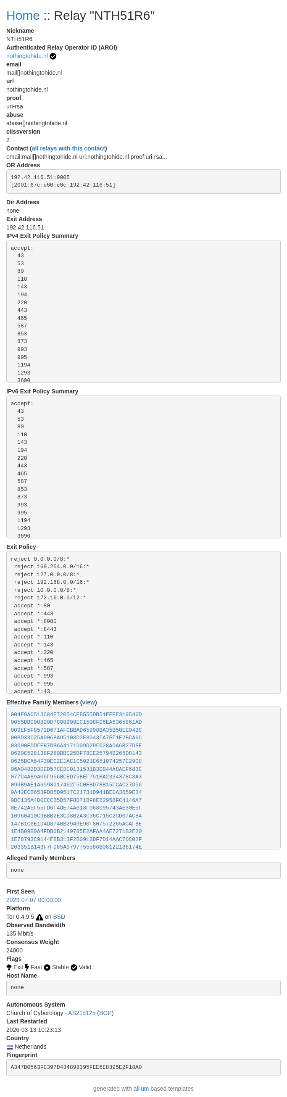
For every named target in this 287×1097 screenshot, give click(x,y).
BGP (105, 1013)
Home (23, 15)
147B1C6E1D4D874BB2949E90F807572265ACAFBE (76, 824)
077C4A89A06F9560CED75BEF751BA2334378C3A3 (76, 777)
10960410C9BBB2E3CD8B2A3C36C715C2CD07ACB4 (76, 816)
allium (141, 1088)
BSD (59, 916)
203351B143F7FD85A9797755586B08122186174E (76, 847)
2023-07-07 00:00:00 (33, 900)
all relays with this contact (68, 148)
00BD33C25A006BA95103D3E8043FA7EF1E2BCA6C (76, 738)
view (88, 702)
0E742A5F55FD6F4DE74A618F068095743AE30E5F (76, 808)
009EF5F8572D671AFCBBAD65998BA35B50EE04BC (76, 730)
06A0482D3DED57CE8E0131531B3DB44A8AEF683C (76, 769)
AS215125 (81, 1013)
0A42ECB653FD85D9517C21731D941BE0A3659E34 (76, 792)
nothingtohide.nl (27, 56)
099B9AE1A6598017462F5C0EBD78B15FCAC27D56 (76, 785)
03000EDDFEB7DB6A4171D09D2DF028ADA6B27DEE (76, 746)
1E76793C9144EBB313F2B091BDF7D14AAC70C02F (76, 839)
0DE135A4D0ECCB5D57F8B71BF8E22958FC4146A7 (76, 800)
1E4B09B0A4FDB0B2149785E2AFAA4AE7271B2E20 (76, 831)
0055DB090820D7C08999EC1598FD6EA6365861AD (76, 722)
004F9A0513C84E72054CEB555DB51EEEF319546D (76, 715)
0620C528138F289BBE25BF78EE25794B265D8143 (76, 753)
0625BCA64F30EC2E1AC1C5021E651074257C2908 (76, 761)
